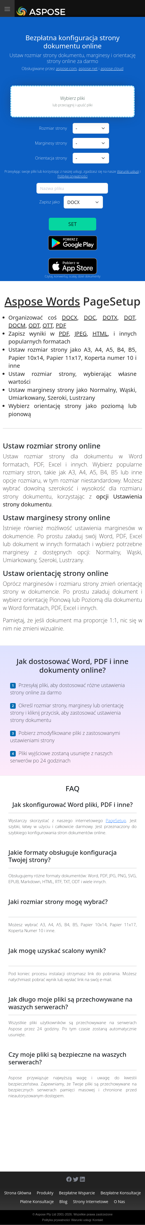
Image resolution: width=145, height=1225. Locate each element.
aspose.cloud (111, 68)
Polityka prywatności (56, 1220)
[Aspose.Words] (42, 8)
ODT (34, 325)
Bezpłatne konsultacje (120, 1192)
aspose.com (66, 68)
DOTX (110, 317)
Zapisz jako (49, 202)
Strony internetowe (90, 1201)
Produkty (45, 1192)
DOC (90, 317)
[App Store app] (72, 266)
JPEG (81, 333)
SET (72, 224)
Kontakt (98, 1220)
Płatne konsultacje (37, 1201)
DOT (129, 317)
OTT (48, 325)
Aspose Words (42, 301)
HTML (100, 333)
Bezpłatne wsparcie (77, 1192)
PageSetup (116, 820)
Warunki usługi (128, 171)
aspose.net (88, 68)
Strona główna (17, 1192)
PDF (61, 325)
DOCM (17, 325)
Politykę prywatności (72, 176)
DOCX (69, 317)
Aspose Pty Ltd (45, 1214)
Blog (63, 1201)
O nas (119, 1201)
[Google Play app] (73, 243)
